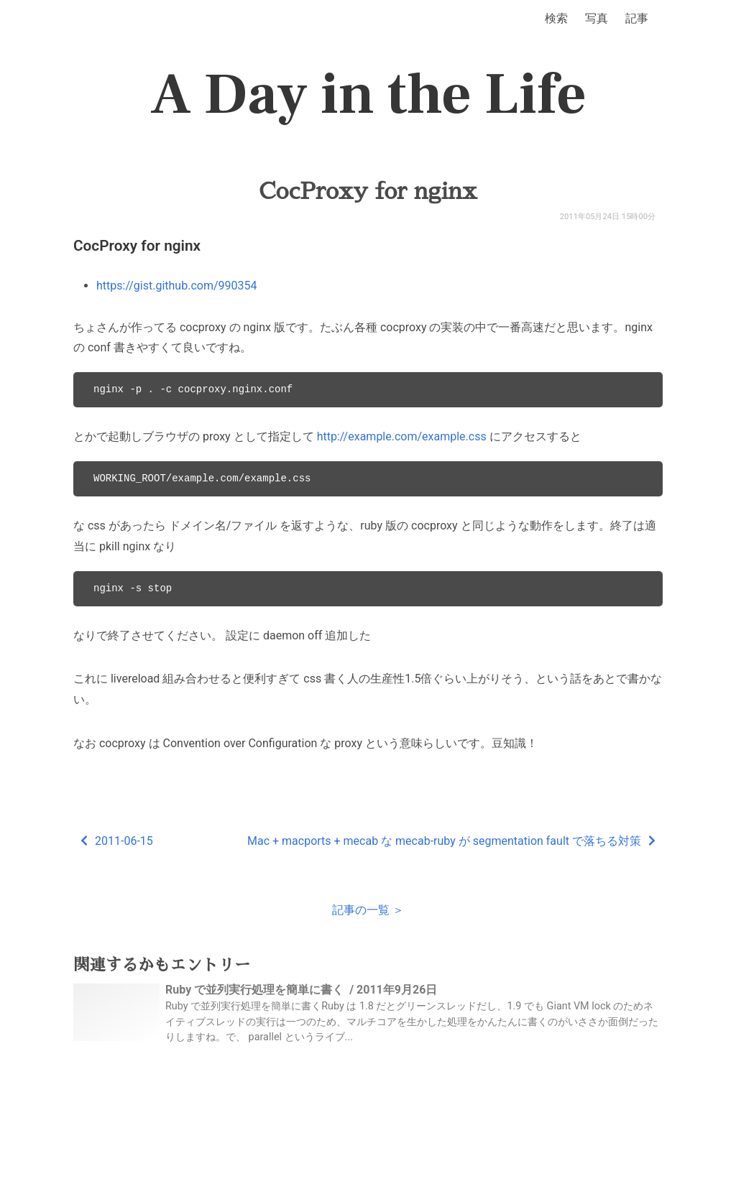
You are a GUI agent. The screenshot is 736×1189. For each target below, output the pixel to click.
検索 (556, 18)
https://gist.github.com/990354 (176, 285)
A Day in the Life (368, 94)
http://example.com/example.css (402, 436)
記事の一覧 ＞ (368, 910)
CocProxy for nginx (368, 191)
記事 (636, 18)
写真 (596, 18)
